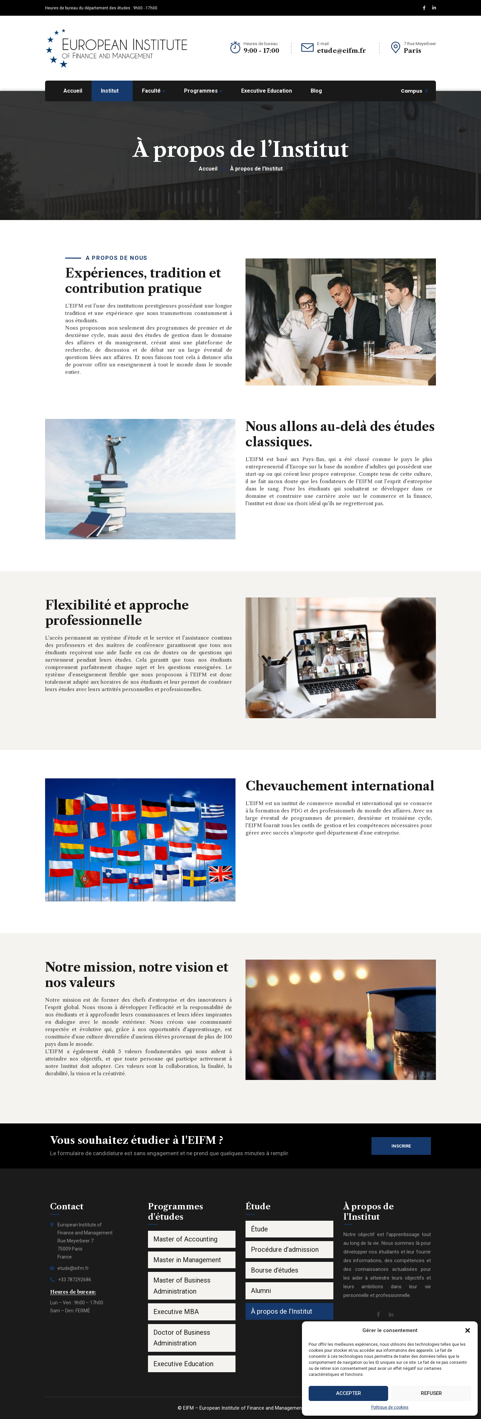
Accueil (208, 169)
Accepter (348, 1393)
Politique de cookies (390, 1407)
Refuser (431, 1393)
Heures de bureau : (262, 43)
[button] (467, 1330)
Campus (411, 91)
